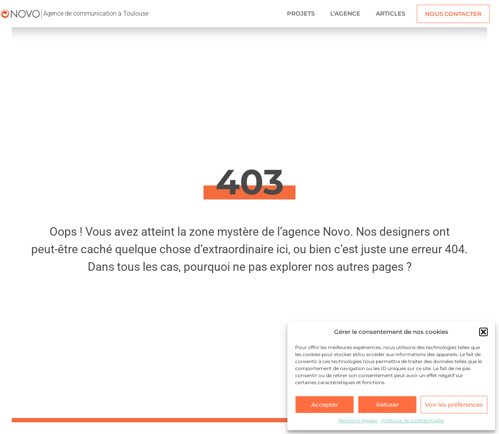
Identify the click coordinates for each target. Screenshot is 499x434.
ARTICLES (390, 13)
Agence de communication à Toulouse (96, 13)
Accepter (324, 404)
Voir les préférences (454, 404)
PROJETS (301, 13)
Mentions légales (357, 420)
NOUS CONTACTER (453, 14)
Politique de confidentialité (412, 420)
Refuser (387, 404)
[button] (483, 332)
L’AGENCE (345, 13)
